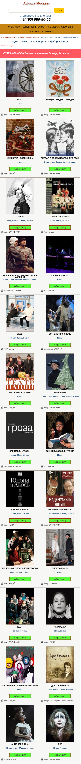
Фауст (20, 100)
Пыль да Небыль (60, 275)
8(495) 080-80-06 (36, 19)
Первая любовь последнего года (60, 158)
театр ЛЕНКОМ (10, 525)
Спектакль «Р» (60, 568)
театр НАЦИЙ (9, 173)
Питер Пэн (60, 393)
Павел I (20, 217)
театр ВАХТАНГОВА (12, 115)
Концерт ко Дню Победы (60, 100)
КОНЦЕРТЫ (28, 27)
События (13, 37)
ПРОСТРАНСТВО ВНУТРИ (40, 31)
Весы (20, 334)
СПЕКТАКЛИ (14, 27)
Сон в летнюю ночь (60, 334)
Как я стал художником (20, 158)
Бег (60, 744)
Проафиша (4, 37)
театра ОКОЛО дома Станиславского (58, 701)
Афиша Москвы (36, 3)
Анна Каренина (20, 744)
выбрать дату (20, 110)
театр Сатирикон (50, 584)
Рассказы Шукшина (20, 393)
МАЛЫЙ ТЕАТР (10, 759)
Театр (20, 627)
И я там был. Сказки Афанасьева (20, 686)
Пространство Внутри (12, 466)
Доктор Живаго (60, 686)
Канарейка (60, 627)
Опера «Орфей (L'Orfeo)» (29, 37)
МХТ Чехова (49, 232)
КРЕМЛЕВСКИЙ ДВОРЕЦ (59, 27)
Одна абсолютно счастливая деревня (20, 276)
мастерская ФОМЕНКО (13, 291)
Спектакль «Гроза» (20, 451)
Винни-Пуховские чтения (60, 451)
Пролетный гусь (60, 217)
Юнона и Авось (20, 510)
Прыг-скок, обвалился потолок (20, 568)
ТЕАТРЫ (40, 27)
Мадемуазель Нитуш (59, 510)
